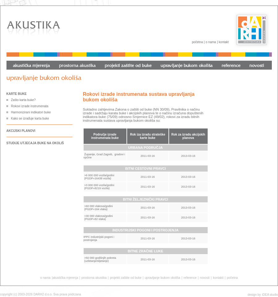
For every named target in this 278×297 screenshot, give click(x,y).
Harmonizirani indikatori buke (31, 112)
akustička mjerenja (65, 277)
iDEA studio (270, 294)
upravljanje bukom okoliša (162, 277)
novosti (205, 277)
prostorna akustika (94, 277)
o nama (210, 42)
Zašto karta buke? (23, 100)
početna (197, 42)
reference (190, 277)
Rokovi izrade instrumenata (29, 106)
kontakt (224, 42)
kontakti (218, 277)
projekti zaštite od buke (125, 277)
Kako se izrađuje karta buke (30, 118)
